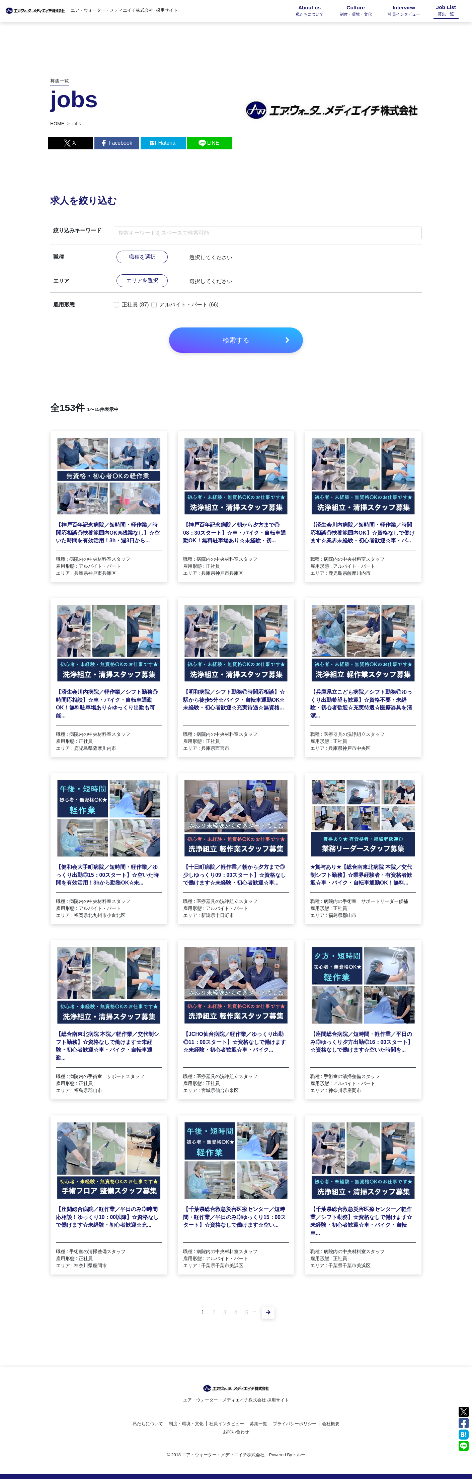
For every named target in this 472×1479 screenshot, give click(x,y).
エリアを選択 (142, 281)
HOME (57, 123)
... (254, 1313)
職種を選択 (142, 257)
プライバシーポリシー (294, 1424)
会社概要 (330, 1424)
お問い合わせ (236, 1432)
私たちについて (148, 1424)
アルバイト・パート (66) (189, 305)
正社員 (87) (135, 305)
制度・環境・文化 (186, 1424)
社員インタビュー (226, 1424)
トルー (298, 1455)
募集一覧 (258, 1424)
